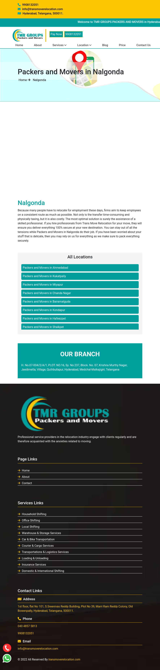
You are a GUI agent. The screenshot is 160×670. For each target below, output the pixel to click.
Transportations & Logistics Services (43, 552)
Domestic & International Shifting (41, 571)
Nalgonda (39, 80)
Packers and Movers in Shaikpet (43, 327)
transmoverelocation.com (64, 659)
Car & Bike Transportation (36, 539)
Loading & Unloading (33, 558)
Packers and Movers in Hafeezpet (44, 318)
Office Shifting (29, 520)
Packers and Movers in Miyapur (43, 284)
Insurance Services (32, 564)
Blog (105, 45)
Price (122, 45)
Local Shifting (28, 526)
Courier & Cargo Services (36, 545)
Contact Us (143, 45)
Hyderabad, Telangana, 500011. (40, 13)
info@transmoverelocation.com (40, 9)
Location (84, 45)
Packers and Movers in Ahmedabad (45, 267)
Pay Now (56, 34)
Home (19, 45)
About (38, 45)
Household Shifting (32, 514)
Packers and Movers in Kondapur (44, 310)
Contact (25, 483)
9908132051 (28, 4)
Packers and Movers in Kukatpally (44, 276)
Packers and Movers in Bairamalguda (46, 301)
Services (59, 45)
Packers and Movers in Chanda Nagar (47, 293)
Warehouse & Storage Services (39, 533)
